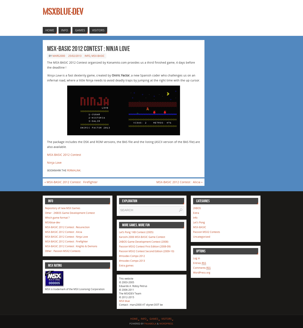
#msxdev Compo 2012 (132, 256)
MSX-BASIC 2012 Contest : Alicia (179, 182)
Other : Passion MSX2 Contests (62, 251)
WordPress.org (201, 272)
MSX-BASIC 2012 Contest (64, 155)
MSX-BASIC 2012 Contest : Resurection (67, 227)
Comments (202, 268)
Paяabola (150, 323)
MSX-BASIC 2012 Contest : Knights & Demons (71, 246)
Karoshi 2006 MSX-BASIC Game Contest (142, 237)
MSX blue (124, 301)
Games (154, 319)
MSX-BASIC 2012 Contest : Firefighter (71, 182)
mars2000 (58, 56)
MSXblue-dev (63, 11)
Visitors (166, 319)
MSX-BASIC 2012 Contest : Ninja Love (66, 236)
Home (134, 319)
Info (87, 56)
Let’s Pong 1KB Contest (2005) (136, 232)
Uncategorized (201, 236)
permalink (73, 170)
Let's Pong (199, 222)
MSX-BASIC (98, 56)
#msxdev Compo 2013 (132, 261)
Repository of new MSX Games (62, 208)
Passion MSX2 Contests (206, 232)
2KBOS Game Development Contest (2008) (143, 241)
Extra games (126, 265)
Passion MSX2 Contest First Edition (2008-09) (145, 246)
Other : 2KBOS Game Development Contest (70, 213)
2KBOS (197, 208)
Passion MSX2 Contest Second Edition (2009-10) (146, 251)
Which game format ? (57, 217)
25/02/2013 (75, 56)
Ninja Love (54, 163)
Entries (199, 263)
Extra (196, 213)
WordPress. (166, 323)
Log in (196, 258)
